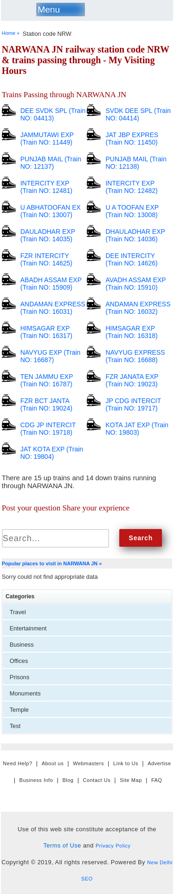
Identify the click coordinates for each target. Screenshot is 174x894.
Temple (19, 709)
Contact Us (97, 780)
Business (22, 644)
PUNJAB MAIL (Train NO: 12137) (50, 162)
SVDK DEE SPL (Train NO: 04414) (138, 114)
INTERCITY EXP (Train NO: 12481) (46, 186)
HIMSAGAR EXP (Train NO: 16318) (131, 331)
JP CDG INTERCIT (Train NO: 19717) (133, 404)
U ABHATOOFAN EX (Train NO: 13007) (50, 211)
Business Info (36, 780)
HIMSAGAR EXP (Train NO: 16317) (46, 331)
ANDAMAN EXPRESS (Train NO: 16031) (52, 307)
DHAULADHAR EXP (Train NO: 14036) (135, 235)
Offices (19, 660)
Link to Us (125, 763)
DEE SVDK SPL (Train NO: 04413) (53, 114)
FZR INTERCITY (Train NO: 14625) (46, 259)
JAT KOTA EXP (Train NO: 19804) (51, 452)
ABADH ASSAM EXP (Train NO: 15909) (51, 283)
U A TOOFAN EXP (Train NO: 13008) (131, 211)
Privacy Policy (113, 845)
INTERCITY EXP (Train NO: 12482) (131, 186)
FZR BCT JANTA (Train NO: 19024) (46, 404)
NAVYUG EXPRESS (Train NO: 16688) (135, 356)
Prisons (20, 677)
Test (15, 725)
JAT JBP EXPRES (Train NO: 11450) (131, 138)
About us (53, 763)
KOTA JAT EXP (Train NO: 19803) (136, 428)
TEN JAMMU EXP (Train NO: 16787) (46, 380)
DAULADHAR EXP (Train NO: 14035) (47, 235)
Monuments (25, 693)
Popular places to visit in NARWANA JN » (52, 563)
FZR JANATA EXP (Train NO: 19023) (131, 380)
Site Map (131, 780)
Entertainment (28, 628)
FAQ (156, 780)
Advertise (159, 763)
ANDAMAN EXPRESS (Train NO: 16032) (137, 307)
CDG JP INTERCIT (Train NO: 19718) (48, 428)
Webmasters (88, 763)
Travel (18, 612)
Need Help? (17, 763)
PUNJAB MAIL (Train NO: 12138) (135, 162)
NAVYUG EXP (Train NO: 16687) (50, 356)
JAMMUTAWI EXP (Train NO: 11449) (47, 138)
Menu (49, 9)
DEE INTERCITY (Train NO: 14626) (131, 259)
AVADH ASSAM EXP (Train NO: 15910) (135, 283)
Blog (67, 780)
